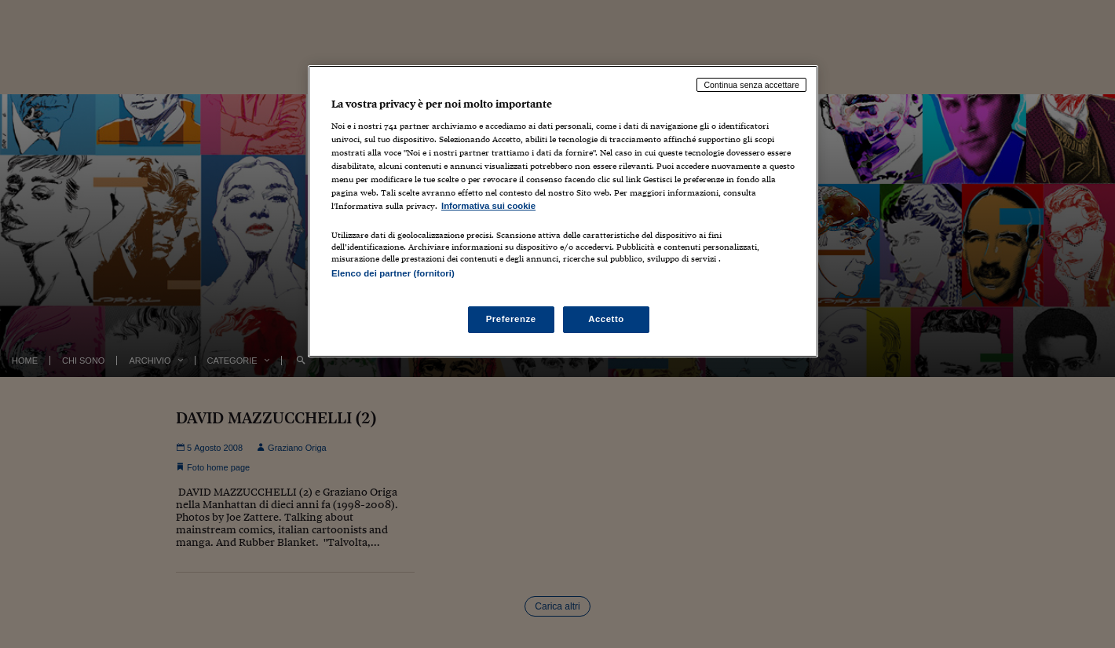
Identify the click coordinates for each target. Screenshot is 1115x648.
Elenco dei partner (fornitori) (393, 273)
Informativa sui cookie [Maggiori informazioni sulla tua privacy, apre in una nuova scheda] (488, 206)
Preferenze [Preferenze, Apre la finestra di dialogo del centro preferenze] (511, 319)
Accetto (606, 319)
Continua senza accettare (751, 85)
